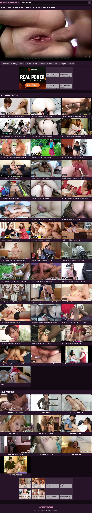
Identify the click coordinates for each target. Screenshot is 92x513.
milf (22, 64)
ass (57, 64)
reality (43, 64)
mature (6, 64)
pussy (50, 64)
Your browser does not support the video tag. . (46, 35)
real (36, 64)
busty (72, 64)
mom (29, 64)
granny (15, 64)
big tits (64, 64)
